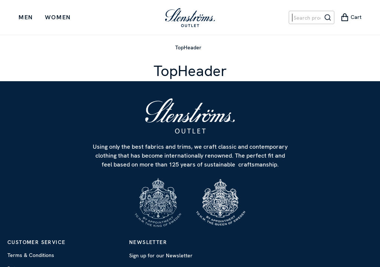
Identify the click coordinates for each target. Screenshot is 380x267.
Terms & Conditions (30, 255)
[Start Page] (190, 17)
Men (26, 17)
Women (58, 17)
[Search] (327, 17)
